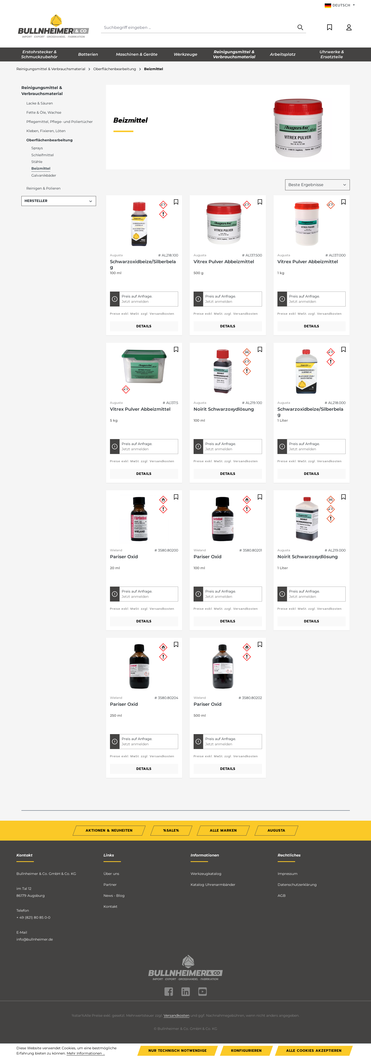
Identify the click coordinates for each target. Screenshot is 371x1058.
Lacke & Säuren (39, 103)
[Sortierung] (317, 184)
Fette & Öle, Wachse (43, 112)
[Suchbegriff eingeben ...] (198, 27)
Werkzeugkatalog (206, 873)
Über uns (111, 873)
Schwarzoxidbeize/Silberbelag (143, 264)
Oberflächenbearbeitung (49, 140)
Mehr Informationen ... (86, 1053)
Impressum (288, 873)
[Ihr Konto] (349, 28)
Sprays (37, 148)
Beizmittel (40, 168)
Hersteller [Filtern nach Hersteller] (59, 200)
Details (144, 326)
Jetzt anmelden (135, 301)
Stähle (36, 161)
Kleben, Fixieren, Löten (45, 131)
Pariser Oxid (124, 556)
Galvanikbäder (43, 175)
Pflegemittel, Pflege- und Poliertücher (59, 121)
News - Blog (114, 895)
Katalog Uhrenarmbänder (213, 884)
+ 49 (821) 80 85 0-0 (33, 917)
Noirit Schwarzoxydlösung (224, 409)
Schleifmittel (42, 155)
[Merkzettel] (329, 28)
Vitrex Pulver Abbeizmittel (224, 261)
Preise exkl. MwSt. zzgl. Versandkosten (142, 313)
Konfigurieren (246, 1050)
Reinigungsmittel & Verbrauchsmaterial (42, 90)
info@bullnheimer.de (34, 939)
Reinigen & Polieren (43, 188)
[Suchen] (300, 27)
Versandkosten (176, 1015)
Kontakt (110, 906)
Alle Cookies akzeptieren (314, 1050)
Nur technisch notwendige (178, 1050)
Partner (110, 884)
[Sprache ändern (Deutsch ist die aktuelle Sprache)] (340, 5)
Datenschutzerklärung (297, 884)
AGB (282, 895)
